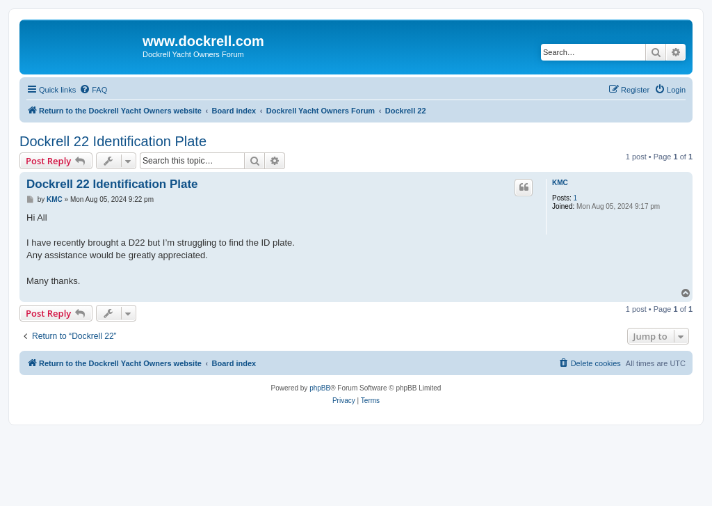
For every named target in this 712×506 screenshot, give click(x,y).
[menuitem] (93, 89)
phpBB (319, 388)
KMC (560, 183)
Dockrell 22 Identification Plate (113, 141)
